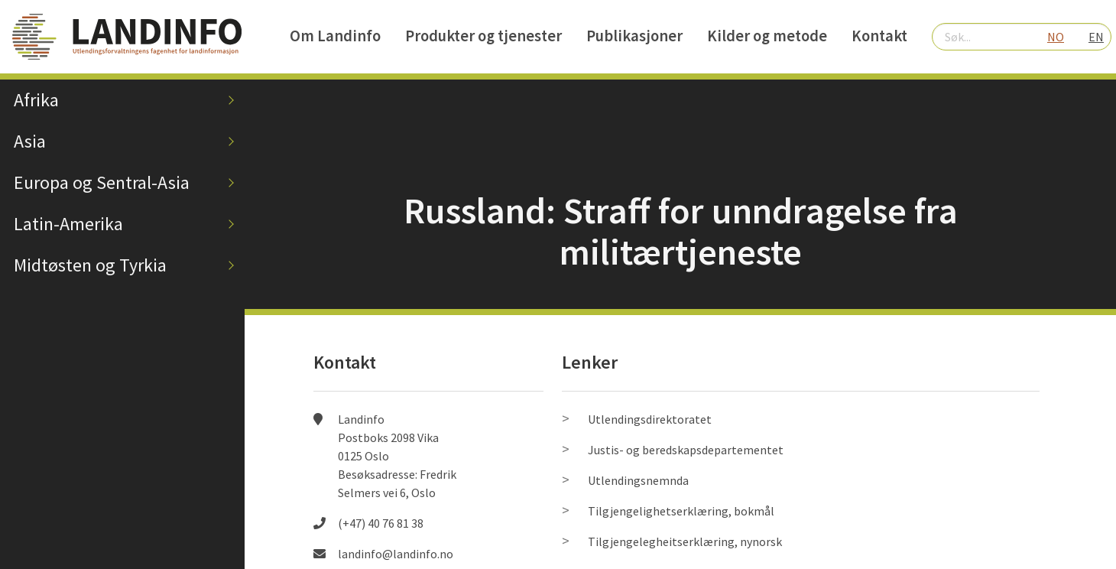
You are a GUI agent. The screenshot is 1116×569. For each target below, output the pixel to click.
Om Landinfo (335, 36)
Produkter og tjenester (483, 36)
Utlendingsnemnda (638, 480)
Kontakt (879, 36)
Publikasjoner (634, 36)
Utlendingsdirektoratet (650, 419)
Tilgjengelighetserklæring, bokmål (681, 511)
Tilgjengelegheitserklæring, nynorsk (685, 541)
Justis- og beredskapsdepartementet (685, 449)
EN (1096, 36)
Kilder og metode (767, 36)
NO (1055, 36)
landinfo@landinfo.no (395, 553)
